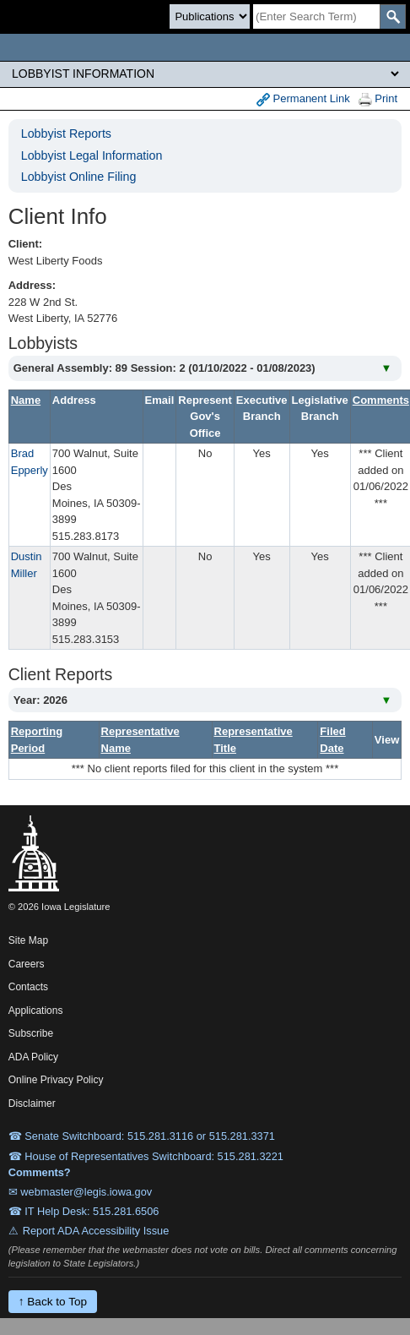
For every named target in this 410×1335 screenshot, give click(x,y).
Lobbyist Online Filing (79, 176)
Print (378, 99)
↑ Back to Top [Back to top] (53, 1301)
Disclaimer (32, 1103)
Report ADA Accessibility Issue (96, 1230)
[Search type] (210, 16)
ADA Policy (33, 1057)
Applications (35, 1010)
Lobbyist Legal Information (92, 155)
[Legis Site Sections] (205, 73)
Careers (26, 964)
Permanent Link (303, 99)
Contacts (28, 987)
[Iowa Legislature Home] (205, 47)
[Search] (316, 16)
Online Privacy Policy (56, 1080)
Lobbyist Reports (66, 133)
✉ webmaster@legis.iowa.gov (80, 1191)
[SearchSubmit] (393, 16)
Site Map (28, 940)
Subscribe (30, 1033)
